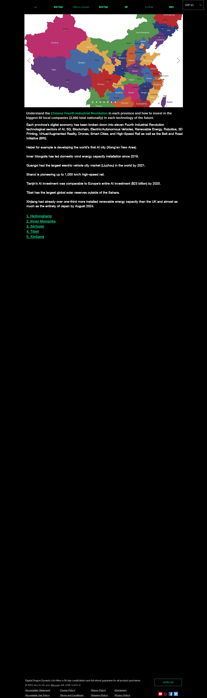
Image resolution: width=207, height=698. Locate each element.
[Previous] (28, 61)
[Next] (178, 61)
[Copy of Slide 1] (96, 102)
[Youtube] (160, 694)
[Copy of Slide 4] (111, 102)
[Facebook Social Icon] (171, 694)
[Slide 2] (100, 102)
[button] (193, 5)
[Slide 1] (92, 102)
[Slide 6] (115, 102)
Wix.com (55, 685)
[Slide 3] (104, 102)
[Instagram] (165, 694)
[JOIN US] (168, 682)
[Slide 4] (107, 102)
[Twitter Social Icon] (176, 694)
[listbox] (193, 5)
